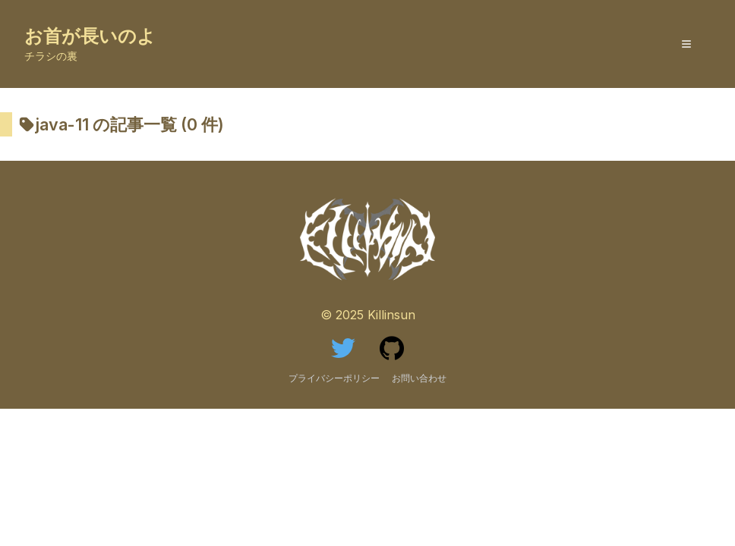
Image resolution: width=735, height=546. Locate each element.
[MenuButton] (686, 44)
